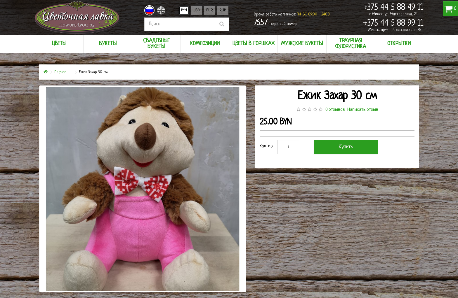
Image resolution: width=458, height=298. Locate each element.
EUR (209, 10)
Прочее (60, 72)
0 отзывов (335, 109)
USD (196, 10)
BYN (184, 10)
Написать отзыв (362, 109)
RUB (222, 10)
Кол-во (266, 146)
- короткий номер (275, 23)
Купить (346, 147)
